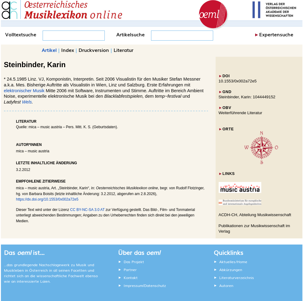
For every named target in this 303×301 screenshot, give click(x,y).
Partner (130, 269)
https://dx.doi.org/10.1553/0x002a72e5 (47, 199)
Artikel (49, 49)
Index (67, 49)
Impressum (133, 285)
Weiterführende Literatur (240, 113)
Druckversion (94, 49)
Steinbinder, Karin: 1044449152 (247, 97)
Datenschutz (155, 285)
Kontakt (131, 277)
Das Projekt (134, 261)
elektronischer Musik (24, 90)
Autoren (226, 285)
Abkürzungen (230, 269)
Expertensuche (276, 34)
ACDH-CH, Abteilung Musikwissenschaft (255, 214)
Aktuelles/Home (233, 261)
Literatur (123, 49)
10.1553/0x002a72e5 (238, 81)
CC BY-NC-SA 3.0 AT (87, 210)
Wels (27, 102)
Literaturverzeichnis (236, 277)
